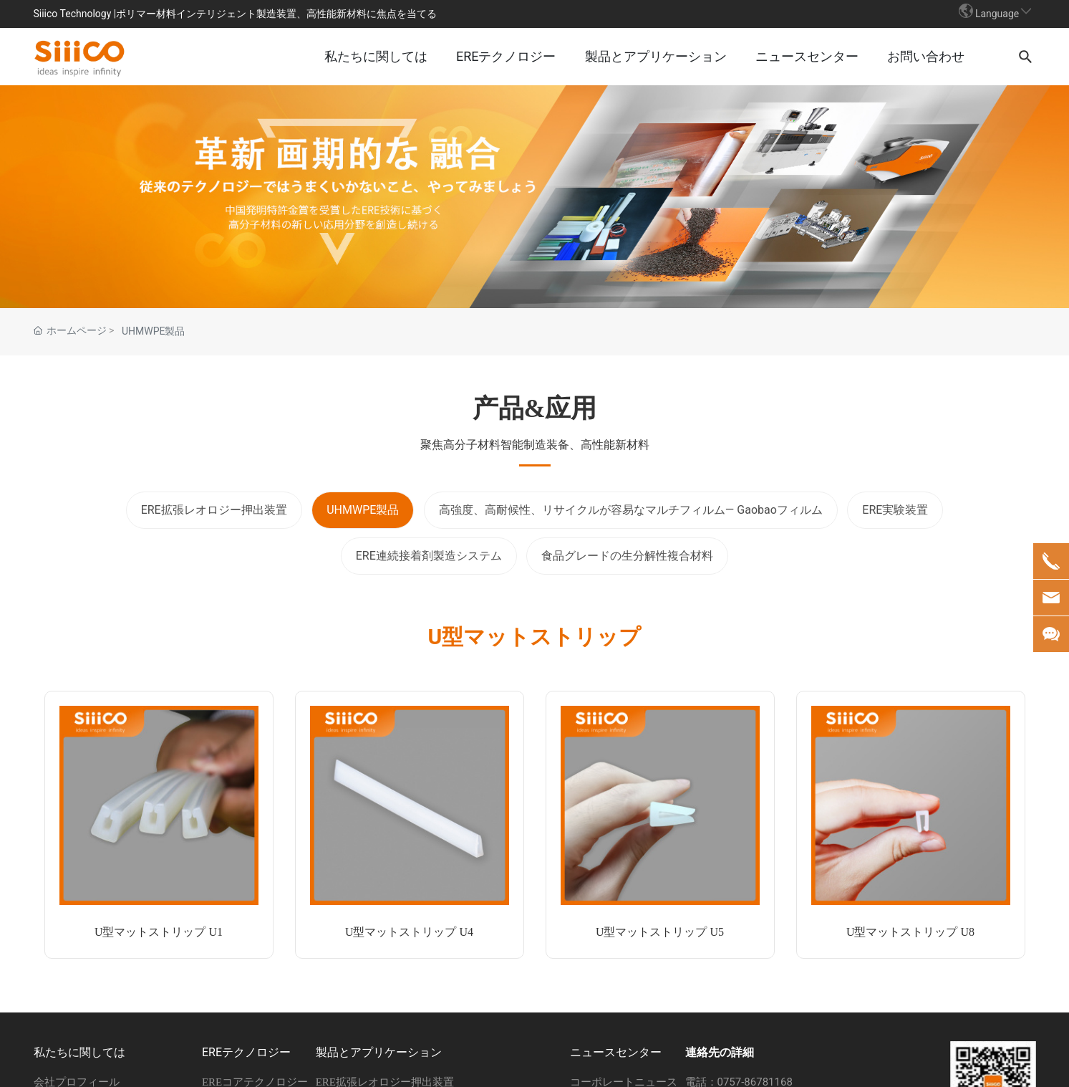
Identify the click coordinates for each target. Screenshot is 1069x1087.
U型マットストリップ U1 (159, 932)
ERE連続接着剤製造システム (429, 556)
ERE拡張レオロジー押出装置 (214, 510)
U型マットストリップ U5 (660, 932)
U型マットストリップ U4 (409, 932)
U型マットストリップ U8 (910, 932)
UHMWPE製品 (153, 331)
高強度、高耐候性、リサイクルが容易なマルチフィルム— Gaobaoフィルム (631, 510)
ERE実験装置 (895, 510)
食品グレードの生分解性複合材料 (627, 556)
